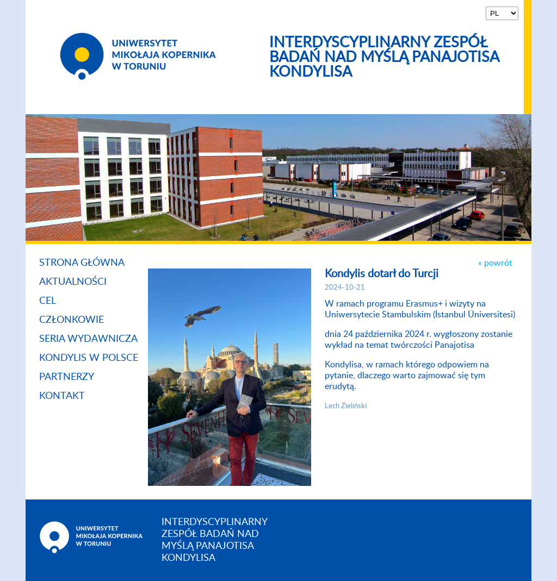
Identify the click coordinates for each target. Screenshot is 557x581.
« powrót (495, 263)
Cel (47, 301)
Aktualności (73, 282)
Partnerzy (66, 377)
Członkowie (71, 320)
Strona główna (82, 263)
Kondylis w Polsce (88, 358)
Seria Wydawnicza (88, 339)
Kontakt (62, 396)
